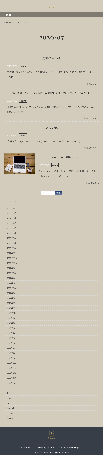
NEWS (23, 66)
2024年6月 (11, 213)
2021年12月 (12, 303)
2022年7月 (11, 273)
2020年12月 (12, 362)
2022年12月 (12, 253)
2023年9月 (11, 223)
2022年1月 (11, 298)
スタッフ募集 (51, 127)
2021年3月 (11, 347)
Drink (9, 402)
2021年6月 (11, 332)
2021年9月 (11, 317)
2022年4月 (11, 283)
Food (9, 397)
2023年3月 (11, 238)
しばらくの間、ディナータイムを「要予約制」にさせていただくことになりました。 (51, 93)
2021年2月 (11, 352)
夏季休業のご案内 (51, 58)
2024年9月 (11, 208)
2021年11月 (12, 308)
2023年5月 (11, 233)
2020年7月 (11, 382)
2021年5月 (11, 337)
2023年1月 (11, 248)
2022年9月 (11, 268)
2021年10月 (12, 312)
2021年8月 (11, 323)
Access (10, 417)
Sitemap (25, 447)
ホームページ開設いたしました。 (69, 157)
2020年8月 (11, 377)
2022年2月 (11, 293)
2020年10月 (12, 372)
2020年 (20, 22)
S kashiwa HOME (8, 22)
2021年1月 (11, 357)
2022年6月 (11, 278)
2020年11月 (12, 367)
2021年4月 (11, 342)
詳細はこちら (89, 83)
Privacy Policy (46, 447)
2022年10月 (12, 263)
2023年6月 (11, 228)
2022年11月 (12, 258)
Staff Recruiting (70, 447)
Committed (12, 407)
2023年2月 (11, 243)
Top (8, 393)
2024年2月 (11, 218)
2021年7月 (11, 327)
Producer (11, 412)
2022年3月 (11, 288)
